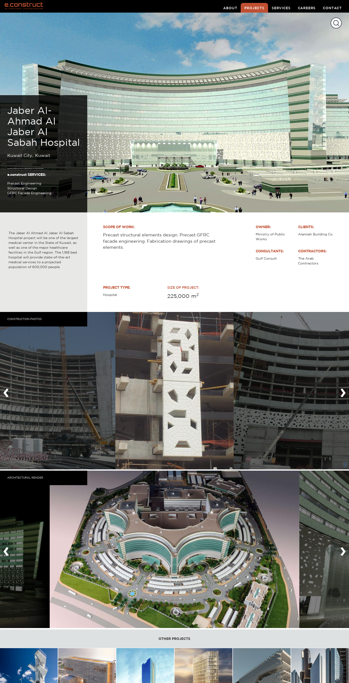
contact (332, 8)
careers (307, 8)
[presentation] (6, 390)
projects (254, 8)
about (230, 8)
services (281, 8)
